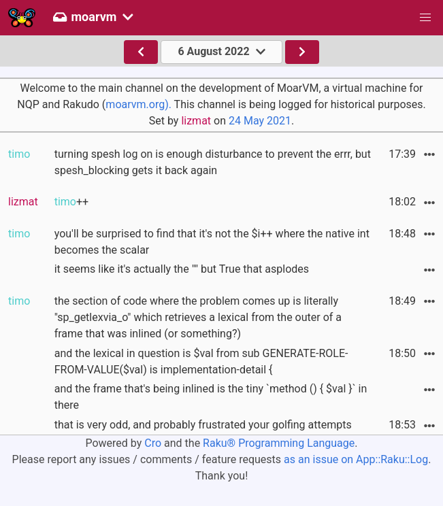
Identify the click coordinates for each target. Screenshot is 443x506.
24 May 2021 (260, 120)
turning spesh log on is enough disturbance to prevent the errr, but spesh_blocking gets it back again (212, 162)
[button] (425, 17)
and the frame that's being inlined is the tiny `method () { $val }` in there (210, 396)
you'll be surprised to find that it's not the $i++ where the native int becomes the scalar (212, 241)
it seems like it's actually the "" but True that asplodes (181, 269)
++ (71, 201)
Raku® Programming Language (279, 443)
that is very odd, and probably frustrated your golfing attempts (203, 424)
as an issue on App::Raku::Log (356, 459)
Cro (152, 443)
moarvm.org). (138, 104)
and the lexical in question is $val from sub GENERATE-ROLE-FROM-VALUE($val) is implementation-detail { (201, 361)
